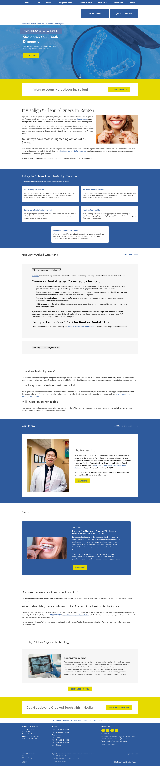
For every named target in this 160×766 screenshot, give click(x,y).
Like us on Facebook (103, 730)
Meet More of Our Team (125, 426)
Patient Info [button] (118, 2)
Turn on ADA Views (108, 744)
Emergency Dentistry (66, 2)
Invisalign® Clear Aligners (55, 23)
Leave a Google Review (112, 730)
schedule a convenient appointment (81, 326)
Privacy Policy (27, 758)
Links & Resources (28, 754)
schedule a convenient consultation (76, 615)
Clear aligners (82, 119)
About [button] (38, 2)
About (58, 720)
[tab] (80, 269)
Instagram (116, 730)
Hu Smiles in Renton (29, 23)
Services (49, 2)
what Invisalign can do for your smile (72, 151)
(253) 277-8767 (124, 13)
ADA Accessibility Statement (118, 741)
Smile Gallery (76, 720)
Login (24, 762)
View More (130, 254)
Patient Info (87, 720)
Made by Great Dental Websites (126, 762)
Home (27, 2)
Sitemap (25, 756)
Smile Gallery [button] (103, 2)
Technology (97, 720)
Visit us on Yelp (107, 730)
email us (104, 739)
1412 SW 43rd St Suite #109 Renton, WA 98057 (28, 732)
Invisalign (35, 275)
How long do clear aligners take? (46, 347)
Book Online (95, 13)
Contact (132, 2)
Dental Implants (86, 2)
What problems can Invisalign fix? (46, 269)
